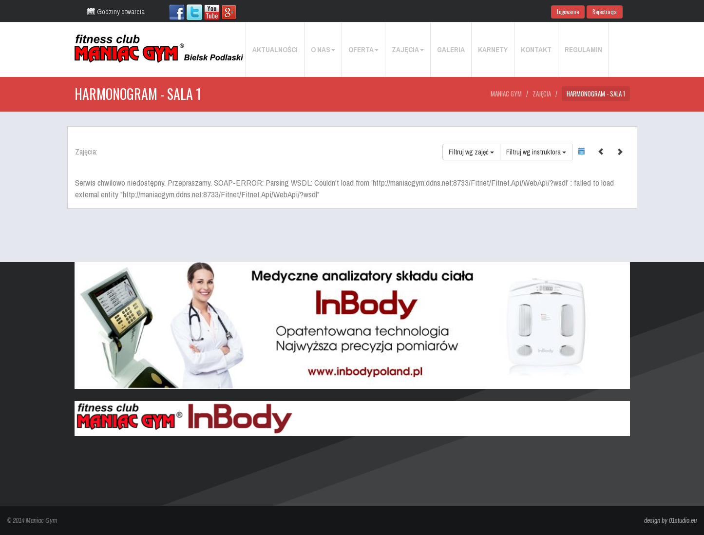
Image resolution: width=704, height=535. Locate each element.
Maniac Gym (506, 93)
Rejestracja (604, 12)
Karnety (493, 49)
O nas (323, 49)
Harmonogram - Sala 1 (596, 93)
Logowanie (568, 12)
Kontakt (536, 49)
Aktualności (275, 49)
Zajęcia (408, 49)
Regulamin (583, 49)
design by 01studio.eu (670, 520)
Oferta (363, 49)
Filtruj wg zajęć (471, 152)
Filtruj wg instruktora (536, 152)
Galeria (451, 49)
